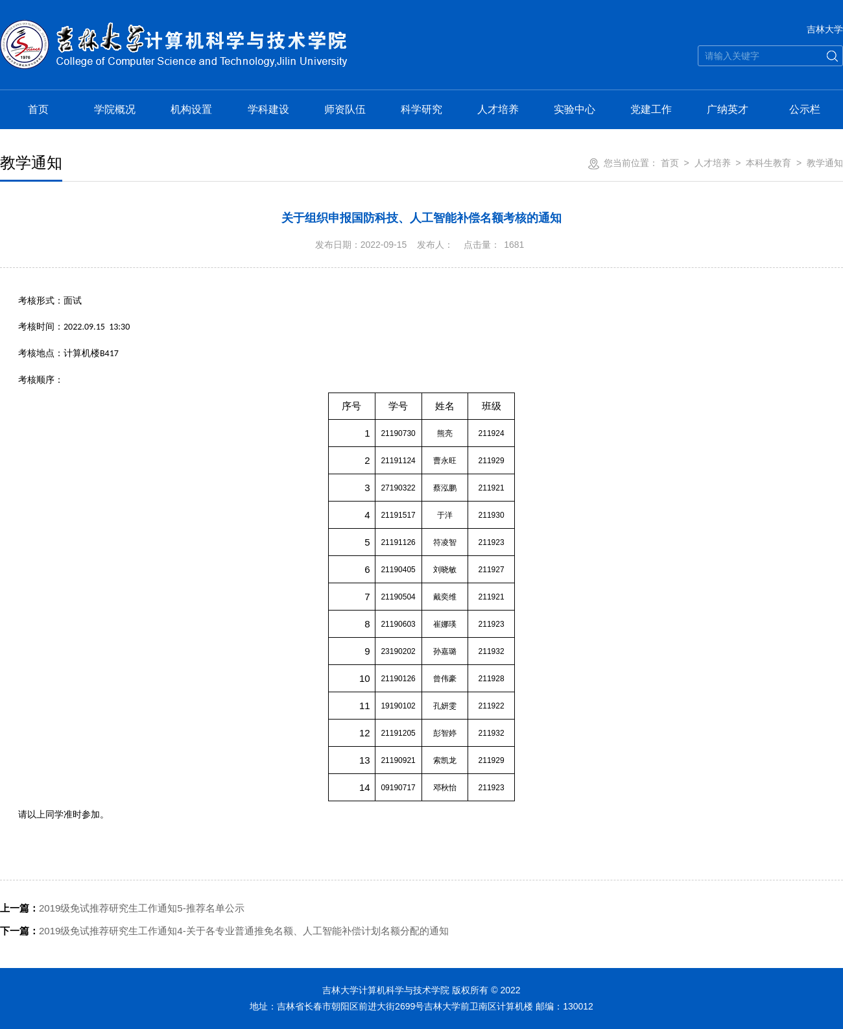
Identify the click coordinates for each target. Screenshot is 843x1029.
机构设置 (191, 109)
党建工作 (651, 109)
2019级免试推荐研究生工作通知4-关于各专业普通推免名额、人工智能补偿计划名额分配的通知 (224, 930)
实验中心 (574, 109)
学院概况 (115, 109)
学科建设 (268, 109)
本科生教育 (768, 163)
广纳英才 (727, 109)
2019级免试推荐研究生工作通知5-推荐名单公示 (122, 908)
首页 (38, 109)
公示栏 (804, 109)
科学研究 (421, 109)
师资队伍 (345, 109)
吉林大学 (825, 29)
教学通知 (825, 163)
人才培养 (498, 109)
